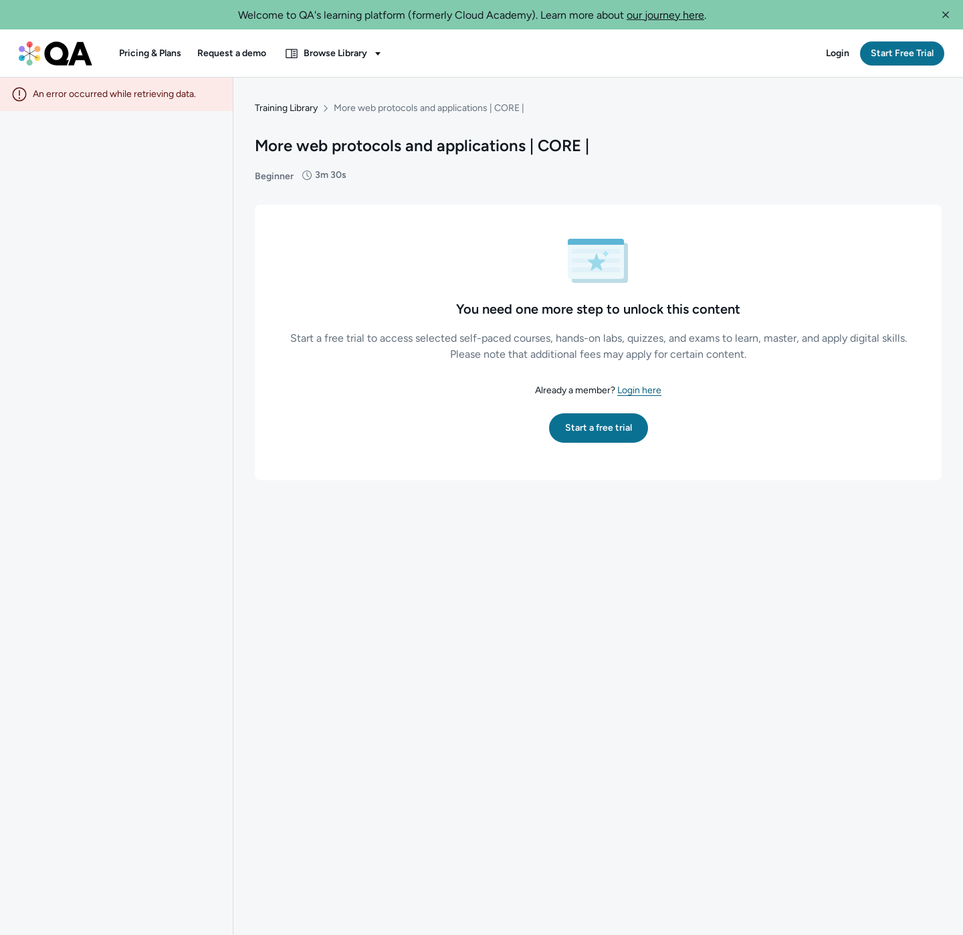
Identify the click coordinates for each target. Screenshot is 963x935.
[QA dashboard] (55, 53)
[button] (945, 14)
